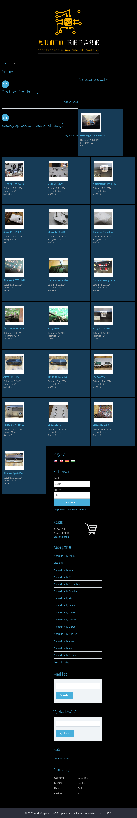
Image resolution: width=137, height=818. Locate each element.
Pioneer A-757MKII (14, 280)
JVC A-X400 (99, 376)
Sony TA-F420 (55, 328)
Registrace (59, 509)
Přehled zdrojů (61, 757)
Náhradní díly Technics (65, 654)
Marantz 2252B (56, 232)
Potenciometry (61, 662)
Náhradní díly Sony (64, 647)
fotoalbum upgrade (104, 280)
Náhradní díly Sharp (64, 640)
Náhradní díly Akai (63, 598)
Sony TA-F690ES (12, 232)
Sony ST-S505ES (101, 328)
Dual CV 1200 (55, 183)
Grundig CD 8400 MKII (92, 135)
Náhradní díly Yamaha (65, 591)
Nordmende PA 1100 (104, 183)
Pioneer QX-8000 (13, 473)
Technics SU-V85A (103, 232)
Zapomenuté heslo (76, 509)
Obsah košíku (62, 537)
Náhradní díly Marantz (65, 619)
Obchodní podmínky (20, 91)
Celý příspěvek (71, 102)
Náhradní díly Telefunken (67, 584)
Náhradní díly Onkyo (64, 626)
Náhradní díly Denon (64, 605)
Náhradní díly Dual (63, 569)
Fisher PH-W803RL (13, 183)
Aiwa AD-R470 (11, 376)
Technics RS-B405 (57, 376)
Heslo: (58, 489)
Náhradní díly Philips (64, 555)
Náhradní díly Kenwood (66, 612)
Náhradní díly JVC (63, 576)
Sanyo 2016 (54, 425)
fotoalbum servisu (58, 280)
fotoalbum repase (13, 328)
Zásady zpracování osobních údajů (33, 125)
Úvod (4, 63)
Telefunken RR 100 (13, 425)
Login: (57, 478)
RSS (108, 813)
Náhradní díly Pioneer (65, 633)
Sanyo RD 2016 (101, 425)
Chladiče (58, 562)
